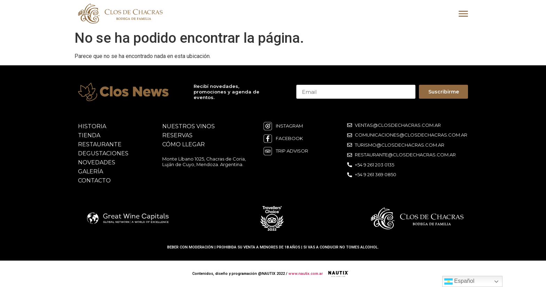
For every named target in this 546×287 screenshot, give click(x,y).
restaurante (100, 144)
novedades (96, 162)
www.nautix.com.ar (305, 273)
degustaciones (103, 153)
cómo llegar (183, 144)
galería (90, 171)
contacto (94, 180)
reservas (177, 135)
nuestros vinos (188, 126)
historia (92, 126)
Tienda (89, 135)
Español (459, 281)
